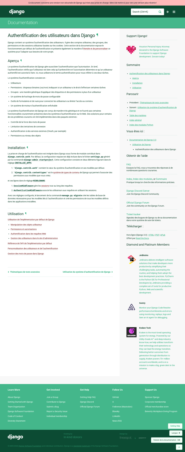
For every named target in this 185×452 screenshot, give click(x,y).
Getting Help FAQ (88, 397)
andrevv (146, 437)
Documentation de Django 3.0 (142, 140)
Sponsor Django (152, 397)
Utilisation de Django (141, 144)
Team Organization (16, 407)
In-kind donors (73, 437)
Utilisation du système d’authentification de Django (88, 272)
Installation (137, 83)
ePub (163, 235)
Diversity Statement (16, 421)
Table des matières (137, 115)
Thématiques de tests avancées (24, 272)
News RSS (117, 421)
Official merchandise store (156, 407)
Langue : (176, 433)
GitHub (115, 397)
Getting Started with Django (20, 402)
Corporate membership (155, 402)
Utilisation (136, 88)
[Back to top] (179, 447)
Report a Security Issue (57, 411)
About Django (14, 397)
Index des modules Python (141, 125)
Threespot (126, 437)
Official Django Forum (137, 202)
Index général (135, 120)
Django (16, 11)
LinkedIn (116, 416)
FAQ (128, 164)
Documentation (23, 22)
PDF (157, 235)
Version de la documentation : (166, 440)
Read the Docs (142, 238)
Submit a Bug (53, 407)
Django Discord (87, 402)
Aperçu (135, 78)
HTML (151, 235)
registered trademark (81, 446)
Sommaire (161, 179)
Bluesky (115, 411)
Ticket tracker (133, 214)
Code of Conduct (15, 416)
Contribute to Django (56, 402)
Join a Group (52, 397)
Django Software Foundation (21, 411)
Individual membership (57, 416)
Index (129, 179)
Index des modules (142, 179)
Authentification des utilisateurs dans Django (149, 73)
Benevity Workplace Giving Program (161, 411)
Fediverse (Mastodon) (122, 407)
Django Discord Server (137, 190)
